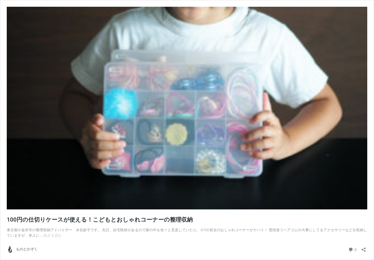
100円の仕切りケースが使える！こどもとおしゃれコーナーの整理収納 (100, 219)
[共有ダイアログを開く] (363, 248)
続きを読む (53, 235)
